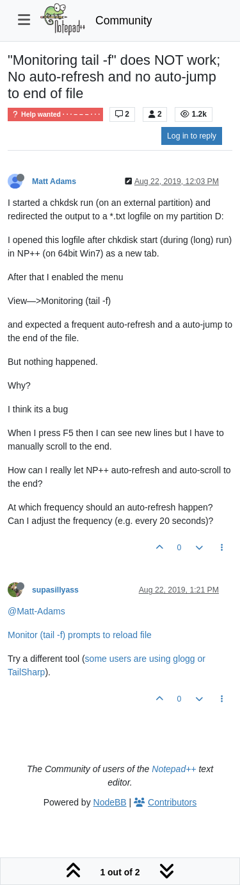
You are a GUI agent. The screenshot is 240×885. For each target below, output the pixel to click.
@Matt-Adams (36, 611)
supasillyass (55, 590)
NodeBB (110, 802)
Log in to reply (191, 135)
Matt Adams (54, 181)
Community (123, 20)
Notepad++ (174, 769)
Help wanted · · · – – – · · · (55, 114)
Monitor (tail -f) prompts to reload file (80, 635)
